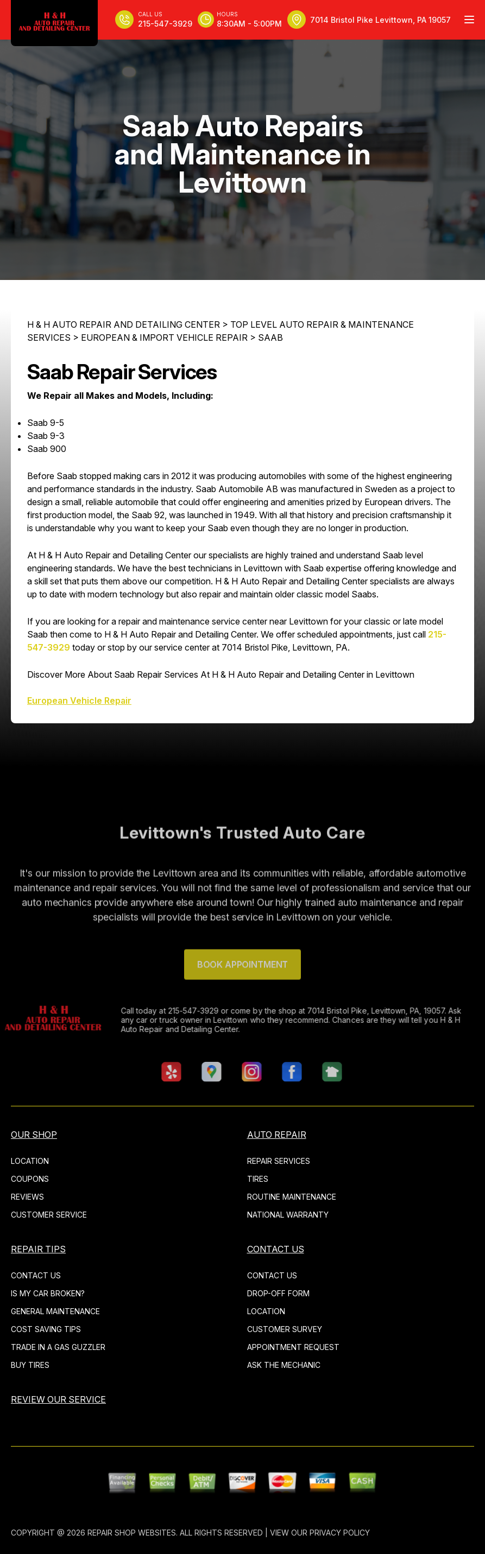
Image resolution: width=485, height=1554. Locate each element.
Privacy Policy (340, 1532)
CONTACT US (36, 1275)
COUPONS (30, 1178)
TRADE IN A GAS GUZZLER (58, 1347)
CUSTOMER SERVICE (49, 1214)
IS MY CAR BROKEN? (48, 1293)
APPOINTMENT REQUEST (293, 1347)
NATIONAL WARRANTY (288, 1214)
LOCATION (30, 1161)
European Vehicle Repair (79, 700)
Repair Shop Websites (131, 1532)
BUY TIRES (30, 1365)
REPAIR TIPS (38, 1249)
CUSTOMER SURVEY (284, 1329)
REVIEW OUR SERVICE (58, 1399)
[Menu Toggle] (469, 19)
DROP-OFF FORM (278, 1293)
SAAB (270, 337)
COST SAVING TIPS (46, 1329)
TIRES (257, 1178)
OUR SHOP (34, 1134)
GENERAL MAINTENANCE (55, 1311)
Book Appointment (242, 983)
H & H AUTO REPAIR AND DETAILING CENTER (123, 324)
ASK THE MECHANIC (283, 1365)
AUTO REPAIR (276, 1134)
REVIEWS (27, 1196)
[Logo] (54, 23)
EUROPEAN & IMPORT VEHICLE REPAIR (164, 337)
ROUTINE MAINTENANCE (291, 1196)
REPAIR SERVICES (278, 1161)
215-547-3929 (174, 1010)
